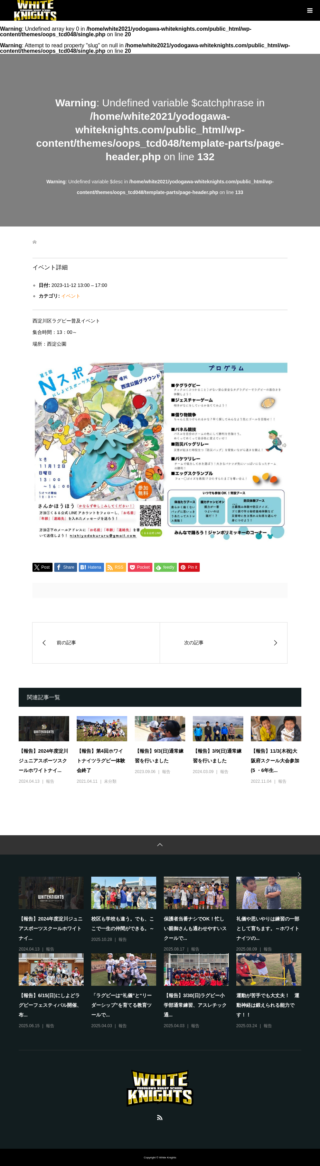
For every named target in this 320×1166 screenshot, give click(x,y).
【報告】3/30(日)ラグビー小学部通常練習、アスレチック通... (195, 1005)
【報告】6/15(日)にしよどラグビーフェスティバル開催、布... (50, 1005)
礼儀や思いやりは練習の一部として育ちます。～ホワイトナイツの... (267, 928)
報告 (50, 781)
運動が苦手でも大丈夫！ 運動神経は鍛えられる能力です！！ (267, 1005)
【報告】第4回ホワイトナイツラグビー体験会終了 (101, 760)
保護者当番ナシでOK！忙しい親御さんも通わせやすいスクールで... (195, 928)
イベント (71, 296)
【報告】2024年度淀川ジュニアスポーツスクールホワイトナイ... (43, 760)
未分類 (110, 781)
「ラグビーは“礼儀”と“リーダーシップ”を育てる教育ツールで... (121, 1005)
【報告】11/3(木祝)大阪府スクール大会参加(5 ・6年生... (275, 760)
